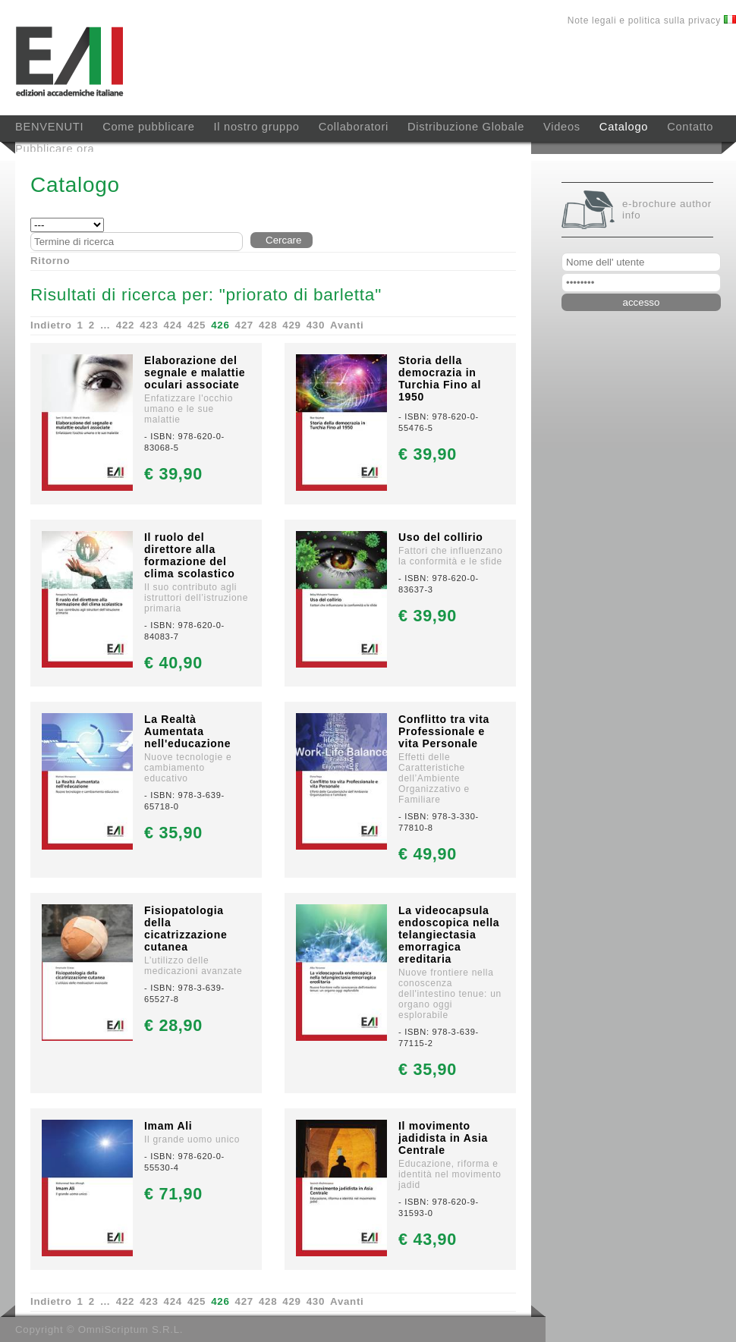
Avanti (346, 325)
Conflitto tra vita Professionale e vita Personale (443, 731)
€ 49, (427, 853)
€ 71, (173, 1193)
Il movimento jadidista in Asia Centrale (443, 1138)
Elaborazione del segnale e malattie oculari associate (194, 372)
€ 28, (173, 1025)
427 (244, 325)
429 (291, 325)
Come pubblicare (148, 127)
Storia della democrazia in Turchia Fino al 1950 (439, 378)
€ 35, (173, 832)
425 (196, 325)
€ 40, (173, 662)
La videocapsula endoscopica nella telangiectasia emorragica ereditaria (448, 934)
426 (220, 325)
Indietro (51, 325)
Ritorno (50, 260)
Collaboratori (353, 127)
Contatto (690, 127)
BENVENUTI (49, 127)
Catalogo (623, 127)
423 (149, 325)
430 (316, 325)
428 (268, 325)
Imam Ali (168, 1126)
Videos (561, 127)
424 (173, 325)
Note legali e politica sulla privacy (646, 20)
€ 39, (173, 473)
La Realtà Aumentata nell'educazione (187, 731)
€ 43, (427, 1239)
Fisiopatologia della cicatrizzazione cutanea (185, 928)
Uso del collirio (440, 537)
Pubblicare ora (54, 149)
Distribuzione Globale (465, 127)
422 (125, 325)
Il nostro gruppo (257, 127)
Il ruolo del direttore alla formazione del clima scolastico (189, 555)
